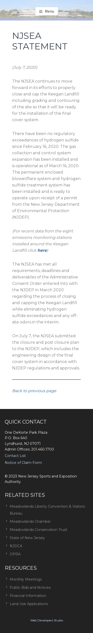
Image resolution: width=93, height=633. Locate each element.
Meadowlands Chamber (30, 521)
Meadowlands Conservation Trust (38, 529)
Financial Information (28, 595)
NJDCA (16, 546)
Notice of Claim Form (23, 462)
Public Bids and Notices (30, 587)
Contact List (15, 455)
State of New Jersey (27, 538)
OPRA (15, 554)
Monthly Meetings (26, 579)
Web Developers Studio (46, 620)
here (42, 250)
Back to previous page (34, 390)
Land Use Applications (29, 604)
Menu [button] (49, 11)
